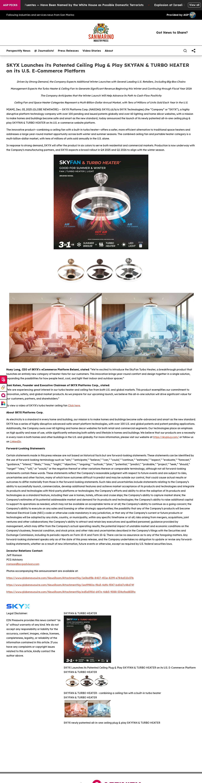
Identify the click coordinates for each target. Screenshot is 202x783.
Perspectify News (18, 50)
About (109, 50)
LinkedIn (15, 441)
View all (194, 4)
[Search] (185, 50)
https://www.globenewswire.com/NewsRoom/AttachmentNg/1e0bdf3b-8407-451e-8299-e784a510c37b (70, 577)
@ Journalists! (44, 50)
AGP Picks (10, 5)
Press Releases (68, 50)
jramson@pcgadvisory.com (22, 564)
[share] (193, 50)
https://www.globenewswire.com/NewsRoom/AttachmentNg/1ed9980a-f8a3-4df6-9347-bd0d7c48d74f (70, 584)
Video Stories (92, 50)
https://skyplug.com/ (166, 437)
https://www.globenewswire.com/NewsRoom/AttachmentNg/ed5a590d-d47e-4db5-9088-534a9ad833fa (70, 591)
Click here (74, 405)
